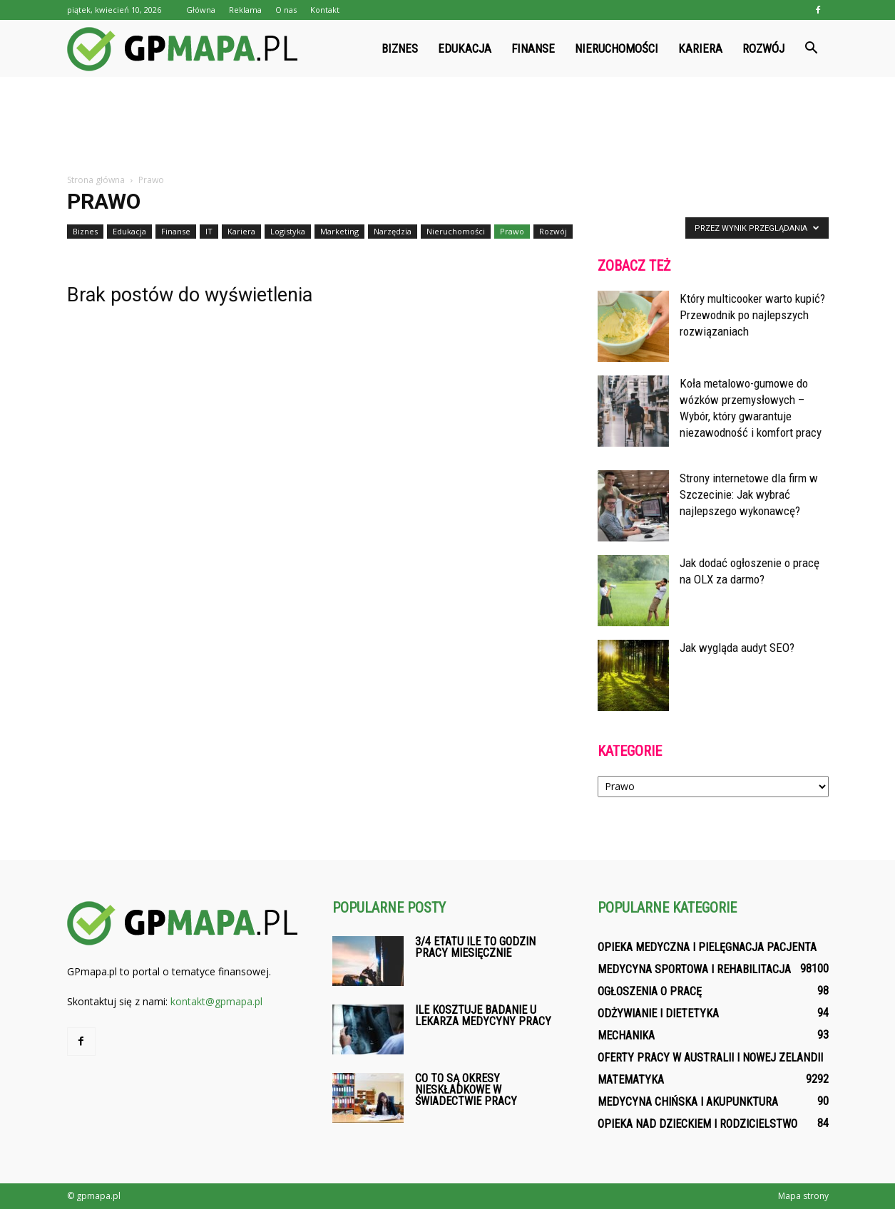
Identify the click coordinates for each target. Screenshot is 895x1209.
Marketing (339, 231)
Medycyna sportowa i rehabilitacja (694, 969)
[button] (811, 48)
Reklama (245, 9)
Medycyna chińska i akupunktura (688, 1102)
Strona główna (96, 180)
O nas (286, 9)
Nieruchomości (616, 48)
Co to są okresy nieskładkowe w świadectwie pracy (466, 1090)
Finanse (533, 48)
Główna (200, 9)
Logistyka (287, 231)
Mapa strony (803, 1196)
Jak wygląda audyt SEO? (737, 647)
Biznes (400, 48)
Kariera (700, 48)
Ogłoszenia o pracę (650, 991)
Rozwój (763, 48)
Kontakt (324, 9)
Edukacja (464, 48)
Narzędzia (392, 231)
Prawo (512, 231)
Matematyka (631, 1079)
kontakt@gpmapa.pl (216, 1001)
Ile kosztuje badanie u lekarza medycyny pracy (483, 1015)
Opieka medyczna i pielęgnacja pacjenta (707, 947)
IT (209, 231)
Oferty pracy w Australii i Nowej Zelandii (710, 1057)
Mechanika (626, 1035)
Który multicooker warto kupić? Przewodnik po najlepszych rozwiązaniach (752, 314)
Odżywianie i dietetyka (658, 1013)
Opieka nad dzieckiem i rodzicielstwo (697, 1124)
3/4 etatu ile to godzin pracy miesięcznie (475, 947)
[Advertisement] (447, 126)
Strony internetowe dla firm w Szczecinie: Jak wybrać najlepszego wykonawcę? (749, 494)
